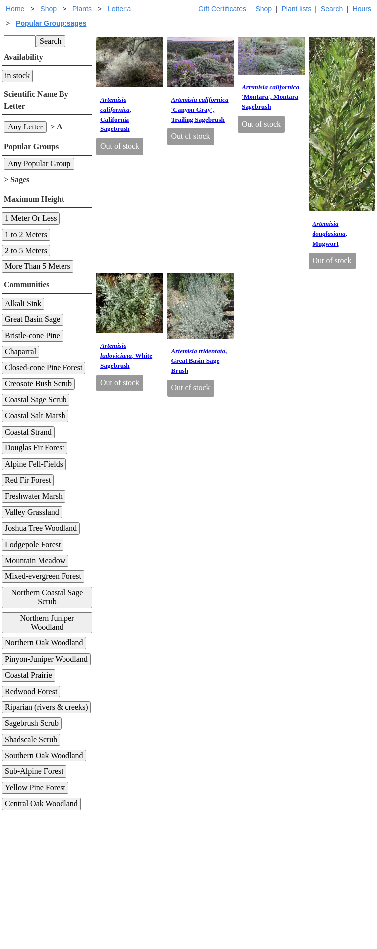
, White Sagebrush (126, 355)
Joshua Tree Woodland (41, 528)
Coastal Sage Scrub (35, 399)
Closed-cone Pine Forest (43, 367)
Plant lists (297, 9)
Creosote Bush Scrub (38, 384)
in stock (17, 75)
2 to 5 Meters (26, 250)
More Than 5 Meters (37, 266)
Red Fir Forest (28, 480)
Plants (82, 9)
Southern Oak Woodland (44, 755)
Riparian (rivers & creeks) (46, 707)
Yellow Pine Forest (35, 787)
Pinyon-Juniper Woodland (46, 659)
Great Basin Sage (32, 319)
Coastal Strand (28, 432)
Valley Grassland (32, 512)
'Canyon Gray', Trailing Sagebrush (200, 109)
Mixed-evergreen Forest (43, 576)
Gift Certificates (222, 9)
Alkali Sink (23, 303)
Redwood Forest (31, 691)
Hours (362, 9)
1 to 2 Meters (26, 234)
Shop (263, 9)
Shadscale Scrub (31, 739)
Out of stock (119, 146)
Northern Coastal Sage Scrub (47, 597)
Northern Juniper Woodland (47, 622)
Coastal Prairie (28, 675)
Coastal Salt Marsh (35, 415)
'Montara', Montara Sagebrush (270, 97)
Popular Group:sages (51, 23)
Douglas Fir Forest (34, 447)
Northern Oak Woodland (44, 642)
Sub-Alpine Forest (34, 771)
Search (332, 9)
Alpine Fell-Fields (34, 464)
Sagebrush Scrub (32, 723)
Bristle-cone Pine (32, 335)
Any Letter (25, 127)
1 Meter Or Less (31, 218)
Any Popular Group (39, 163)
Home (15, 9)
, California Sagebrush (115, 114)
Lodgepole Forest (33, 544)
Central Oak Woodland (41, 803)
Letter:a (119, 9)
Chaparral (20, 351)
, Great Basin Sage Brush (199, 361)
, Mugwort (330, 233)
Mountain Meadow (35, 560)
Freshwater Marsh (34, 496)
